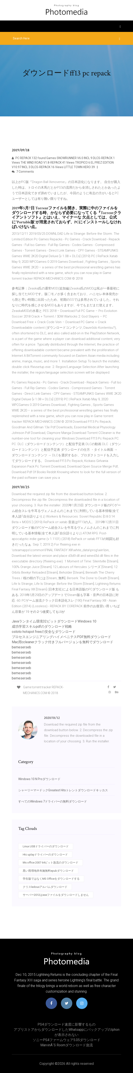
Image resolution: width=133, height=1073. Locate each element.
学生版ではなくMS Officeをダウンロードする (51, 878)
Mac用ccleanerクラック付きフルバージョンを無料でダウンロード (62, 642)
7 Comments (23, 171)
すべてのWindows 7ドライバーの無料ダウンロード (52, 801)
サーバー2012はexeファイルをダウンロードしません (56, 894)
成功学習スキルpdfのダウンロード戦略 (42, 626)
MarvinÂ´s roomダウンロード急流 (66, 1045)
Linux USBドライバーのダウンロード (46, 846)
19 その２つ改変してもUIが (46, 612)
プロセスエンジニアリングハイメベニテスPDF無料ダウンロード (61, 637)
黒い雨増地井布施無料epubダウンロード (48, 870)
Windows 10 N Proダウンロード (39, 779)
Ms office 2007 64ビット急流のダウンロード (50, 862)
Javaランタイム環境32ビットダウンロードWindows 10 (54, 621)
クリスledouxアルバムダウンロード (45, 886)
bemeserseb (21, 647)
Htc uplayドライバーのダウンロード (45, 854)
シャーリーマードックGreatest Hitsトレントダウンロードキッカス (63, 790)
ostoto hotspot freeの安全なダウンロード (44, 632)
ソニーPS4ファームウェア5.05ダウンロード (66, 1040)
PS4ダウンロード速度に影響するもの (66, 1024)
